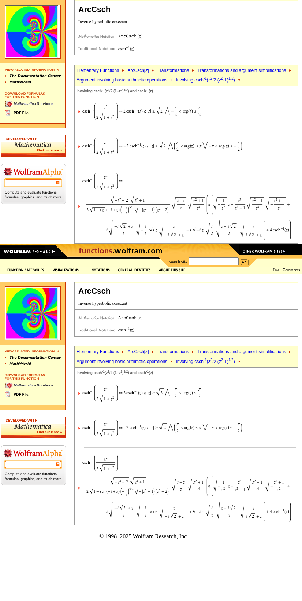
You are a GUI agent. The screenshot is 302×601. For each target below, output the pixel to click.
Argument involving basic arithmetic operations (122, 80)
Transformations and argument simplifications (242, 70)
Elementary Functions (98, 70)
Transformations (173, 70)
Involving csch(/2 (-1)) (205, 80)
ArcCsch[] (138, 70)
